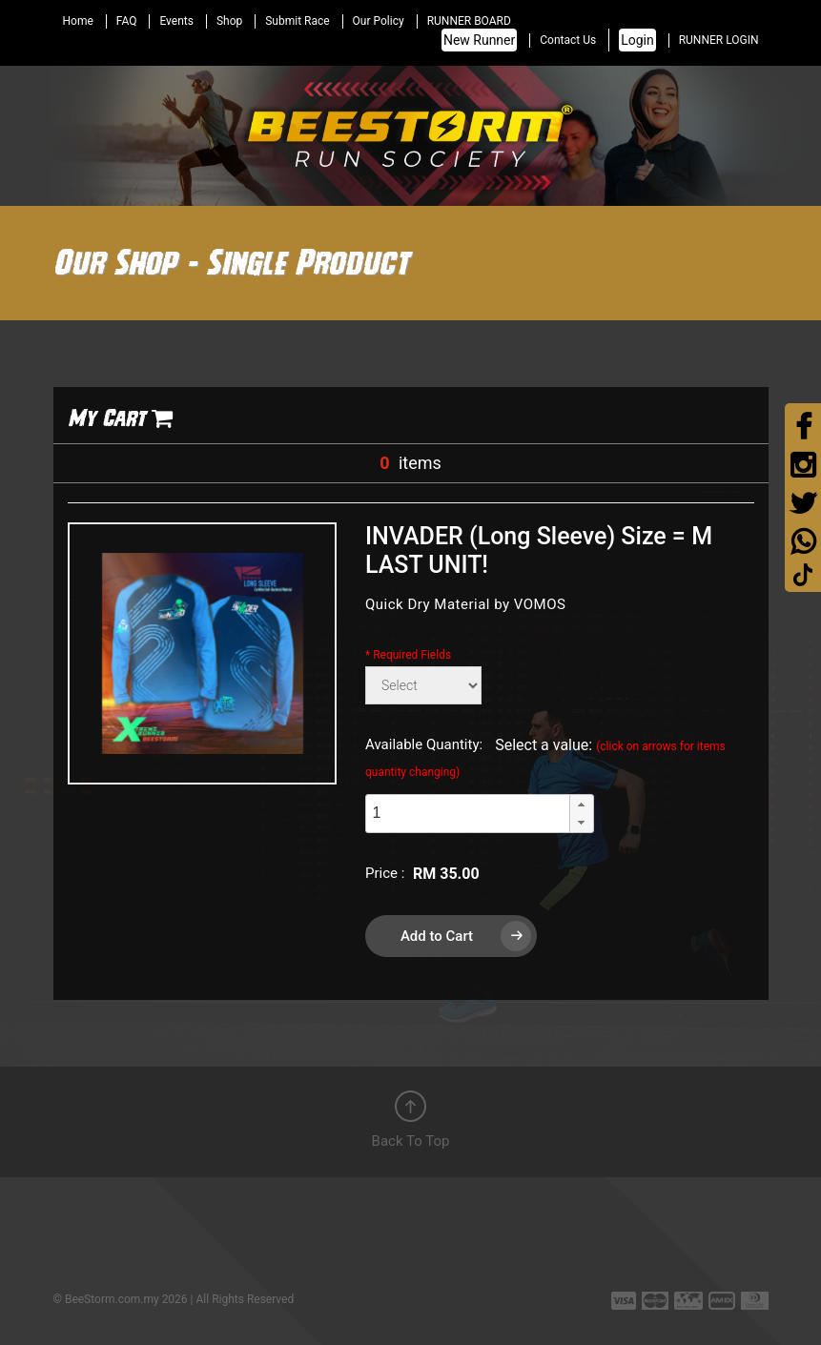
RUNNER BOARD (469, 21)
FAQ (126, 21)
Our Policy (378, 21)
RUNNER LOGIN (719, 40)
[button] (581, 804)
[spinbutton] (467, 813)
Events (176, 21)
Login (637, 40)
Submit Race (297, 21)
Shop (229, 21)
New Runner (479, 40)
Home (78, 21)
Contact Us (568, 40)
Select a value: (545, 757)
